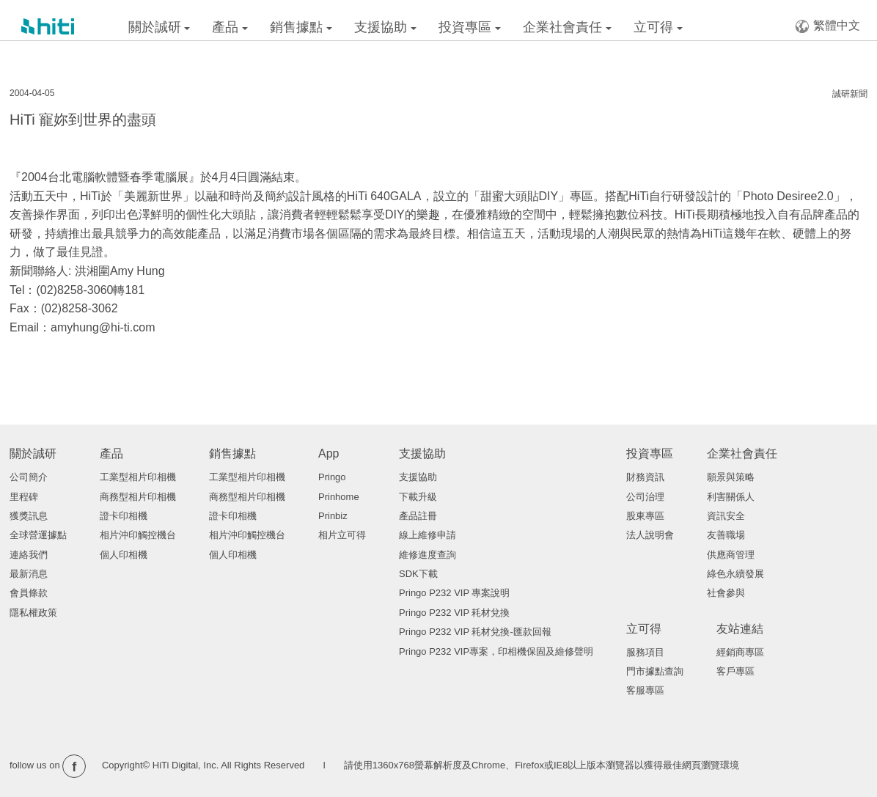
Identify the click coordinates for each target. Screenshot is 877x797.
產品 (230, 27)
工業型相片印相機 (138, 476)
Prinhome (338, 496)
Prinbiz (333, 515)
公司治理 (645, 496)
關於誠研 (159, 27)
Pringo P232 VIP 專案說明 (454, 592)
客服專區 (645, 690)
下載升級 (418, 496)
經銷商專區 (740, 652)
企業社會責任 (567, 27)
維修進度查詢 (427, 554)
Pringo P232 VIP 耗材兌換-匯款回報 (475, 631)
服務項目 (645, 652)
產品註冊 (418, 515)
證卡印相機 (123, 515)
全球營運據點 (38, 534)
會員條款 (29, 592)
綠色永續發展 (735, 573)
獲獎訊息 (29, 515)
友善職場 (726, 534)
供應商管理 (731, 554)
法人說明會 (650, 534)
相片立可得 (342, 534)
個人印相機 (123, 554)
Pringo (332, 476)
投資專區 (469, 27)
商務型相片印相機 (138, 496)
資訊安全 (726, 515)
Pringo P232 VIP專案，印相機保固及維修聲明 (496, 651)
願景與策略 (731, 476)
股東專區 (645, 515)
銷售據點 (301, 27)
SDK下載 (418, 573)
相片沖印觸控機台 (138, 534)
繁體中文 (827, 26)
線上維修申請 (427, 534)
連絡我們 (29, 554)
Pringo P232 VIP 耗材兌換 (454, 612)
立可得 (658, 27)
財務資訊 (645, 476)
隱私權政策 (33, 612)
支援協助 (385, 27)
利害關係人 (731, 496)
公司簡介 (29, 476)
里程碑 (24, 496)
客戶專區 (735, 671)
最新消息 (29, 573)
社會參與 (726, 592)
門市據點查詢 (654, 671)
